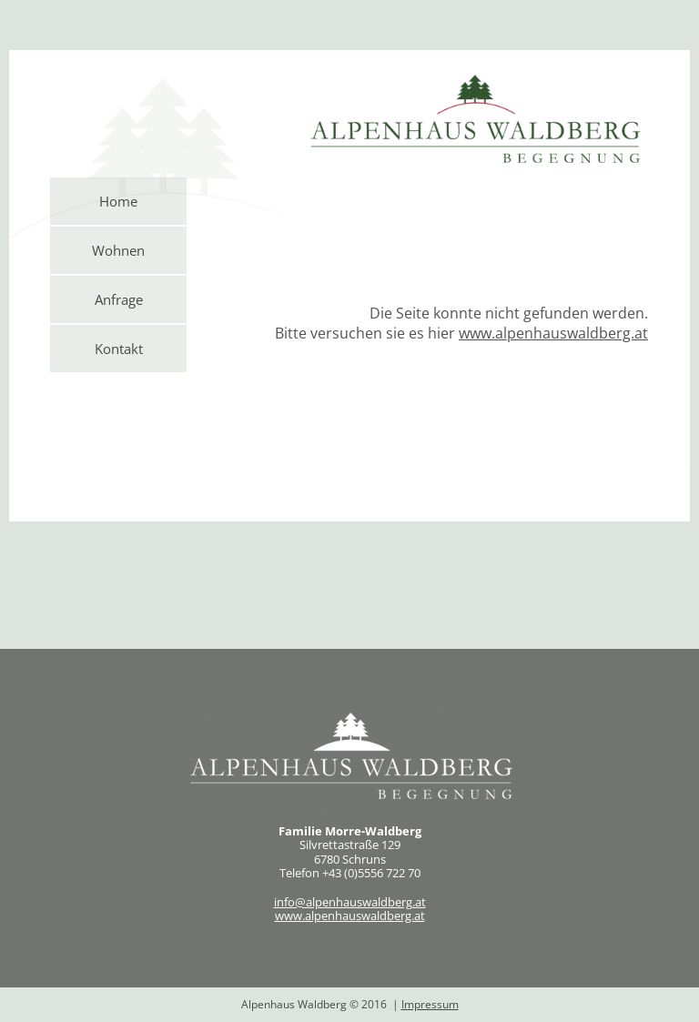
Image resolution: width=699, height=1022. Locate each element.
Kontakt (119, 348)
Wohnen (118, 250)
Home (118, 201)
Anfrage (119, 299)
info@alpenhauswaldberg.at (350, 902)
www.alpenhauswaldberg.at (350, 915)
